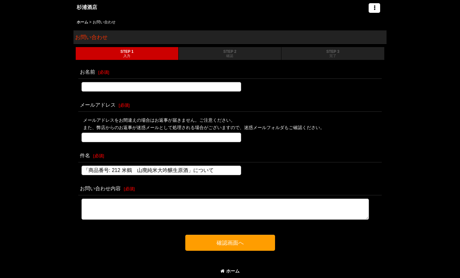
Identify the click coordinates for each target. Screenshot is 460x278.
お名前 (87, 72)
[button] (374, 8)
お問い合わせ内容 (100, 188)
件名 (85, 155)
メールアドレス (98, 105)
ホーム (230, 271)
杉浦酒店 (87, 7)
